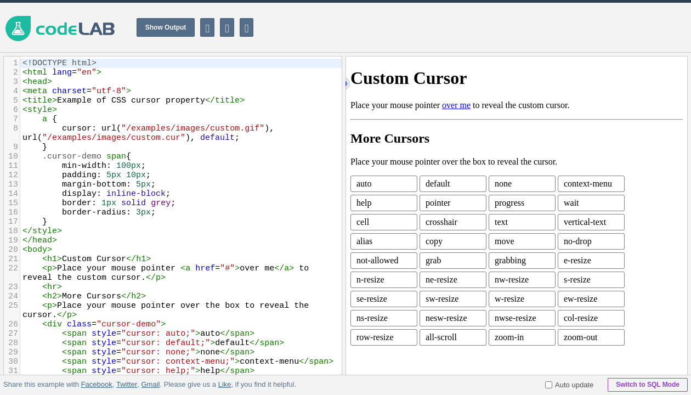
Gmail (150, 384)
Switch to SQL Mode (647, 384)
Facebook (96, 384)
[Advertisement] (491, 27)
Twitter (126, 384)
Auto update (569, 385)
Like (224, 384)
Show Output (165, 27)
